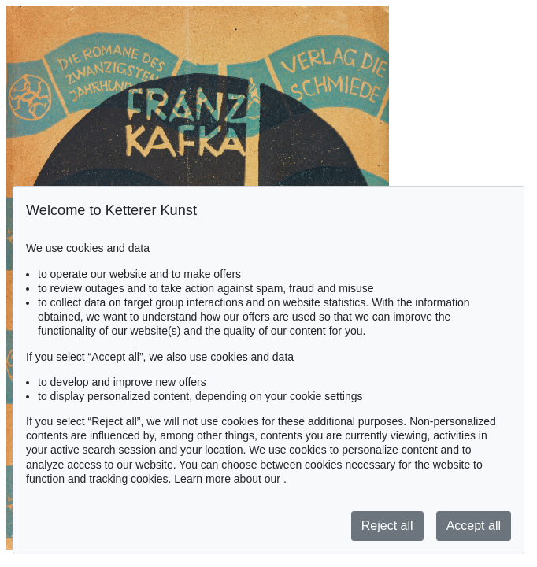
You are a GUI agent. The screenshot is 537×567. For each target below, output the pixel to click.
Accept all (473, 525)
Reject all (387, 525)
